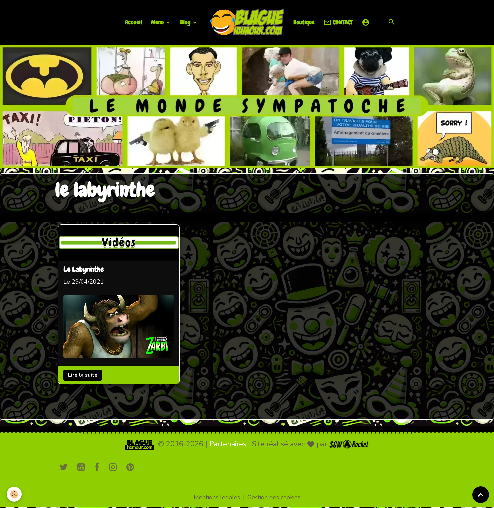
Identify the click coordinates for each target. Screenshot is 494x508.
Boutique (303, 22)
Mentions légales (217, 497)
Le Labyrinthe (83, 270)
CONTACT (338, 22)
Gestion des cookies (273, 497)
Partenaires (227, 444)
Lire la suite (82, 375)
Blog (186, 22)
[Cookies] (14, 494)
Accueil (133, 22)
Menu (158, 22)
